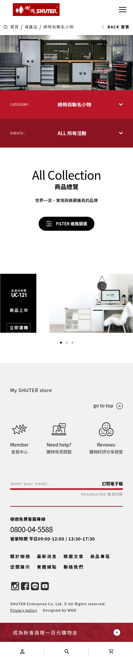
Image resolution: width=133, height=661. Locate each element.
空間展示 (20, 567)
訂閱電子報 (112, 484)
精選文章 (73, 556)
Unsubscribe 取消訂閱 (102, 494)
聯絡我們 (73, 567)
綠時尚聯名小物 (58, 27)
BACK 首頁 (115, 27)
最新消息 (47, 556)
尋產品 (31, 27)
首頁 (14, 27)
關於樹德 (20, 556)
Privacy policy (23, 610)
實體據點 (47, 567)
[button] (61, 343)
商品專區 (100, 556)
